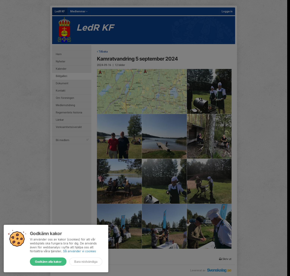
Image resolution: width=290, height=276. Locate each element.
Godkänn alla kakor (48, 261)
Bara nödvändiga (85, 261)
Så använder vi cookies (79, 251)
